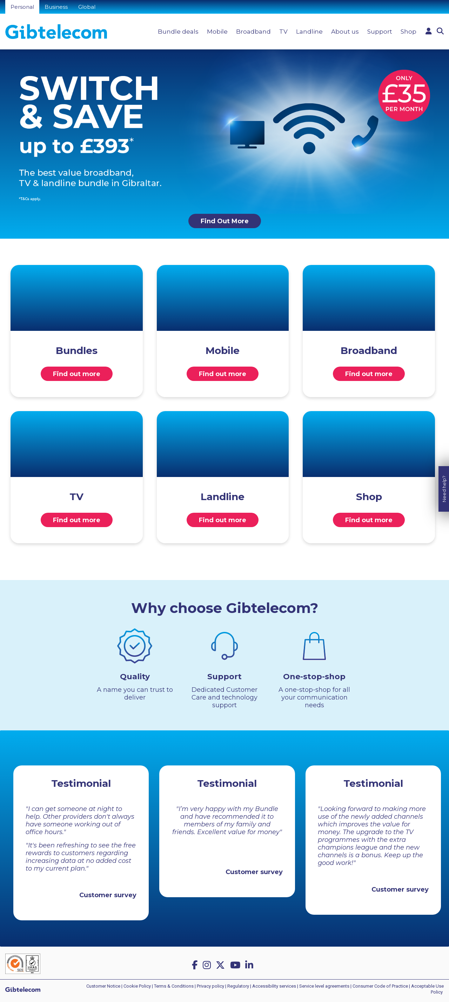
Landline (309, 31)
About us (345, 31)
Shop (408, 31)
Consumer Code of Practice (380, 986)
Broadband (253, 31)
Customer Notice (103, 986)
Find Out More (225, 221)
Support (379, 31)
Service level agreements (324, 986)
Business (56, 7)
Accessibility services (274, 986)
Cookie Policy (137, 986)
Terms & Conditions (174, 986)
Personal (22, 7)
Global (86, 7)
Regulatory (238, 986)
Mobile (217, 31)
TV (283, 31)
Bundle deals (178, 31)
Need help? (444, 465)
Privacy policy (210, 986)
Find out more (76, 374)
